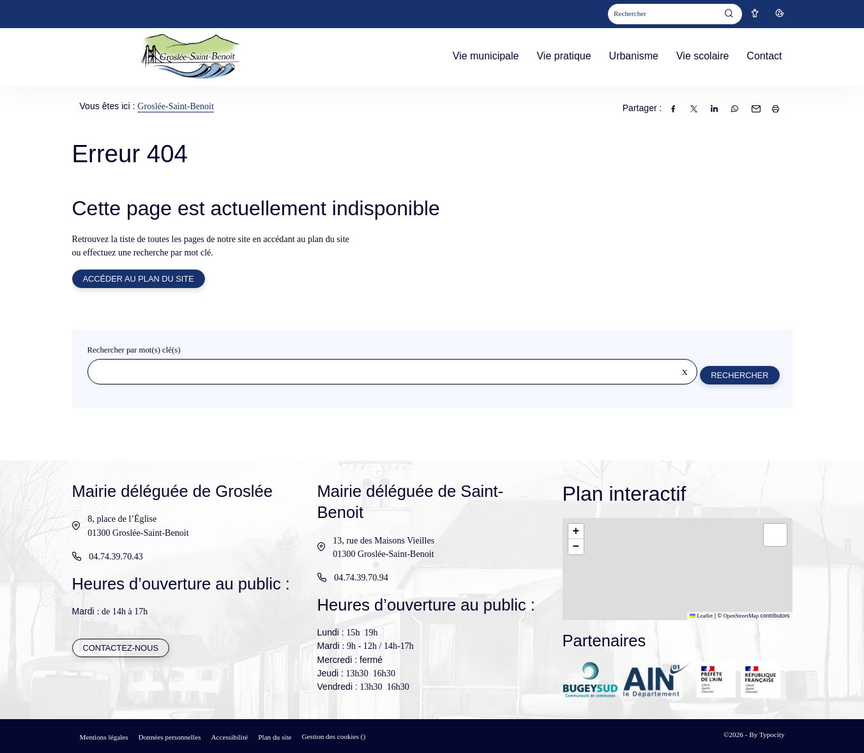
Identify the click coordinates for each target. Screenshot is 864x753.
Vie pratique (563, 55)
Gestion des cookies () (334, 736)
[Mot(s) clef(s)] (663, 14)
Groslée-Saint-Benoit (175, 106)
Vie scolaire (702, 55)
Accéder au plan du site (139, 279)
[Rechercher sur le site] (392, 373)
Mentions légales (104, 737)
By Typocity (766, 734)
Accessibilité (229, 737)
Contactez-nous (121, 648)
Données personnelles (170, 737)
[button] (576, 531)
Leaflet (701, 615)
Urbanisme (633, 55)
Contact (764, 55)
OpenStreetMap (741, 615)
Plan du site (274, 737)
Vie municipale (486, 55)
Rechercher (739, 376)
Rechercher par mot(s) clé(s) (134, 351)
